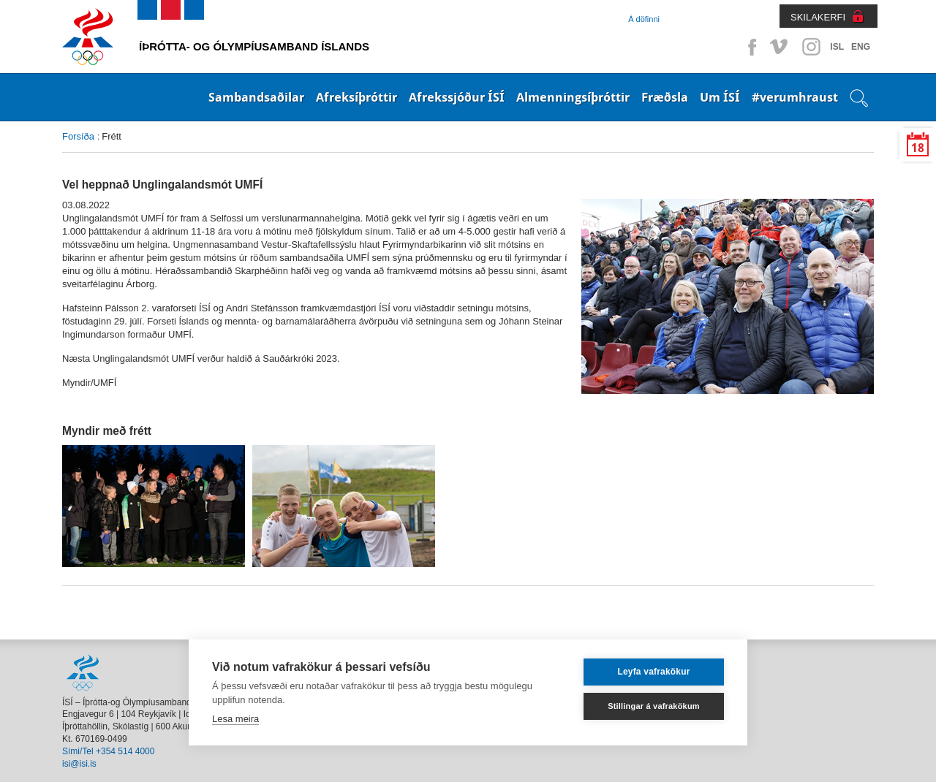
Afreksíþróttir (356, 97)
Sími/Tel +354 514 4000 (108, 751)
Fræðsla (664, 97)
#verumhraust (795, 97)
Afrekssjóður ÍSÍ (457, 97)
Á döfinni (644, 19)
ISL (837, 47)
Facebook (749, 46)
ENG (860, 47)
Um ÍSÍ (720, 97)
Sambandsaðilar (256, 97)
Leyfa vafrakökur (653, 672)
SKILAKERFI (817, 17)
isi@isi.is (79, 764)
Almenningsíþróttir (573, 97)
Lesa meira (235, 718)
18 (917, 148)
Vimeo (780, 46)
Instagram (811, 46)
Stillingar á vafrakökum (654, 706)
